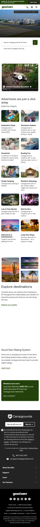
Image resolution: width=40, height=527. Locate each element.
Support (6, 472)
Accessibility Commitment (16, 513)
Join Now (19, 396)
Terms (5, 513)
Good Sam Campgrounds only (14, 48)
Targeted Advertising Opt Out (14, 510)
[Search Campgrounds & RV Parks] (17, 42)
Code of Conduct (31, 513)
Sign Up (29, 424)
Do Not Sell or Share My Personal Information (20, 507)
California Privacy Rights (25, 505)
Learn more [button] (5, 368)
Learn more (33, 2)
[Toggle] (36, 7)
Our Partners (8, 482)
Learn (5, 477)
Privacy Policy (23, 448)
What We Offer (8, 468)
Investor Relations (29, 510)
